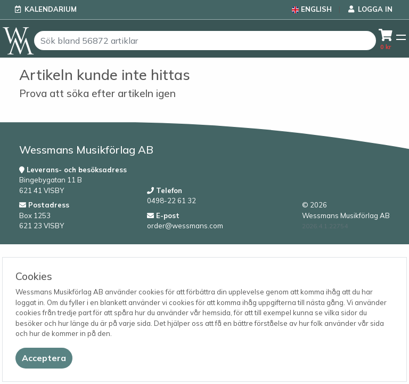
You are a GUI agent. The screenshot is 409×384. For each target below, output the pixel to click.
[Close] (43, 358)
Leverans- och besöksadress (73, 169)
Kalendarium (50, 9)
